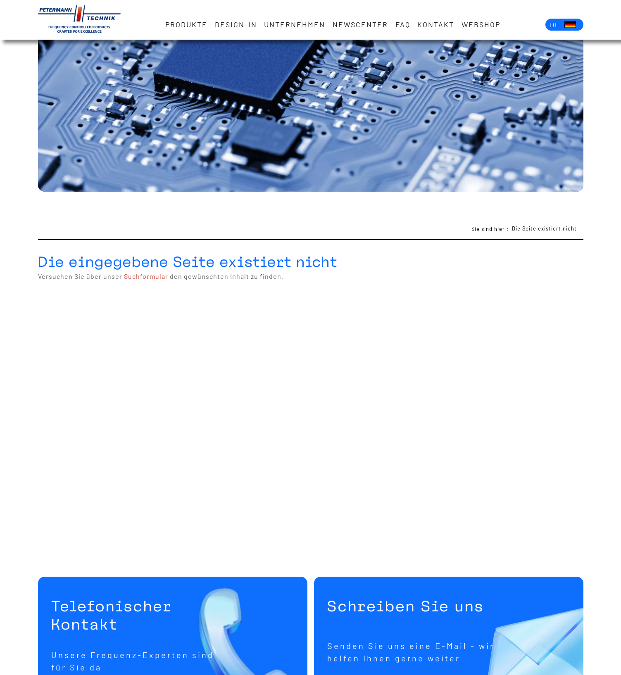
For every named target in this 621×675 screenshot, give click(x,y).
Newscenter (360, 24)
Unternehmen (294, 24)
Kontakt (435, 24)
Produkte (186, 24)
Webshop (481, 24)
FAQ (402, 24)
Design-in (236, 24)
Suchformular (146, 276)
